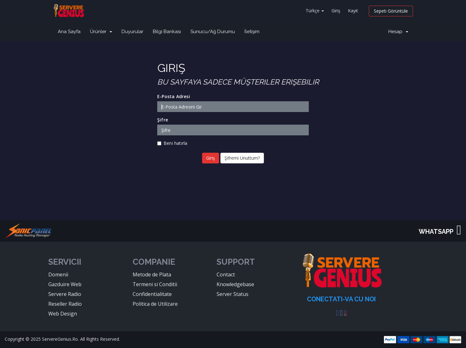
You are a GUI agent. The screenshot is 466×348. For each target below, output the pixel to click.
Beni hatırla (172, 143)
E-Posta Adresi (173, 96)
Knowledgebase (235, 284)
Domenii (58, 274)
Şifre (162, 120)
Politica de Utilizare (155, 303)
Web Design (62, 313)
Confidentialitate (152, 294)
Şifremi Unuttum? (242, 158)
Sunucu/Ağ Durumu (212, 31)
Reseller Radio (65, 303)
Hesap (398, 31)
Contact (226, 274)
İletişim (252, 31)
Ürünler (101, 31)
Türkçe (315, 11)
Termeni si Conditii (155, 284)
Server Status (232, 294)
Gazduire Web (64, 284)
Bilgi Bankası (167, 31)
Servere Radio (64, 294)
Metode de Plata (152, 274)
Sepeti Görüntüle (391, 11)
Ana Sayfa (69, 31)
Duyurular (132, 31)
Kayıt (353, 11)
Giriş (336, 11)
